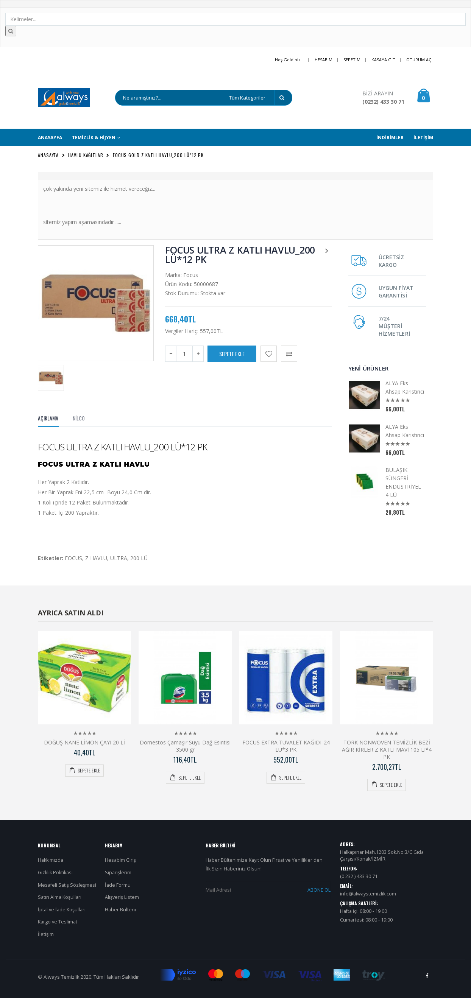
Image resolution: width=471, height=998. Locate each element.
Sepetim (351, 59)
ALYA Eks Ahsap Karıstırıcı (404, 387)
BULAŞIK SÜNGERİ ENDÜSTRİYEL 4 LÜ (403, 482)
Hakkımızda (50, 860)
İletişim (46, 934)
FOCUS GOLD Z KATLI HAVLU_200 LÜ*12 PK (158, 155)
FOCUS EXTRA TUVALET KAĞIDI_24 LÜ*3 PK (286, 746)
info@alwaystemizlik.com (368, 894)
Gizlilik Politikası (55, 872)
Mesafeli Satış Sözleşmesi (67, 885)
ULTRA (118, 558)
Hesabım (323, 59)
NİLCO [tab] (79, 418)
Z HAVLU (96, 558)
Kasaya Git (383, 59)
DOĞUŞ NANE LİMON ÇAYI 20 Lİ (84, 742)
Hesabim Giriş (120, 860)
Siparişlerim (118, 872)
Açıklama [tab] (48, 418)
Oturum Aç (418, 59)
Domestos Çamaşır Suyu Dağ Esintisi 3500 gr (185, 746)
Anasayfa (48, 155)
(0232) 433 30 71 (383, 101)
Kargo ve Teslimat (57, 922)
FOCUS (73, 558)
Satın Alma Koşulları (59, 897)
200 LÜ (139, 558)
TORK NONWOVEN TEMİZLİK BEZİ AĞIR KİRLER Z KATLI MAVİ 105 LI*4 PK (387, 749)
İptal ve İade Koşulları (62, 909)
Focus (190, 275)
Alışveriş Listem (122, 897)
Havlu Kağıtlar (85, 155)
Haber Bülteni (120, 909)
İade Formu (118, 885)
